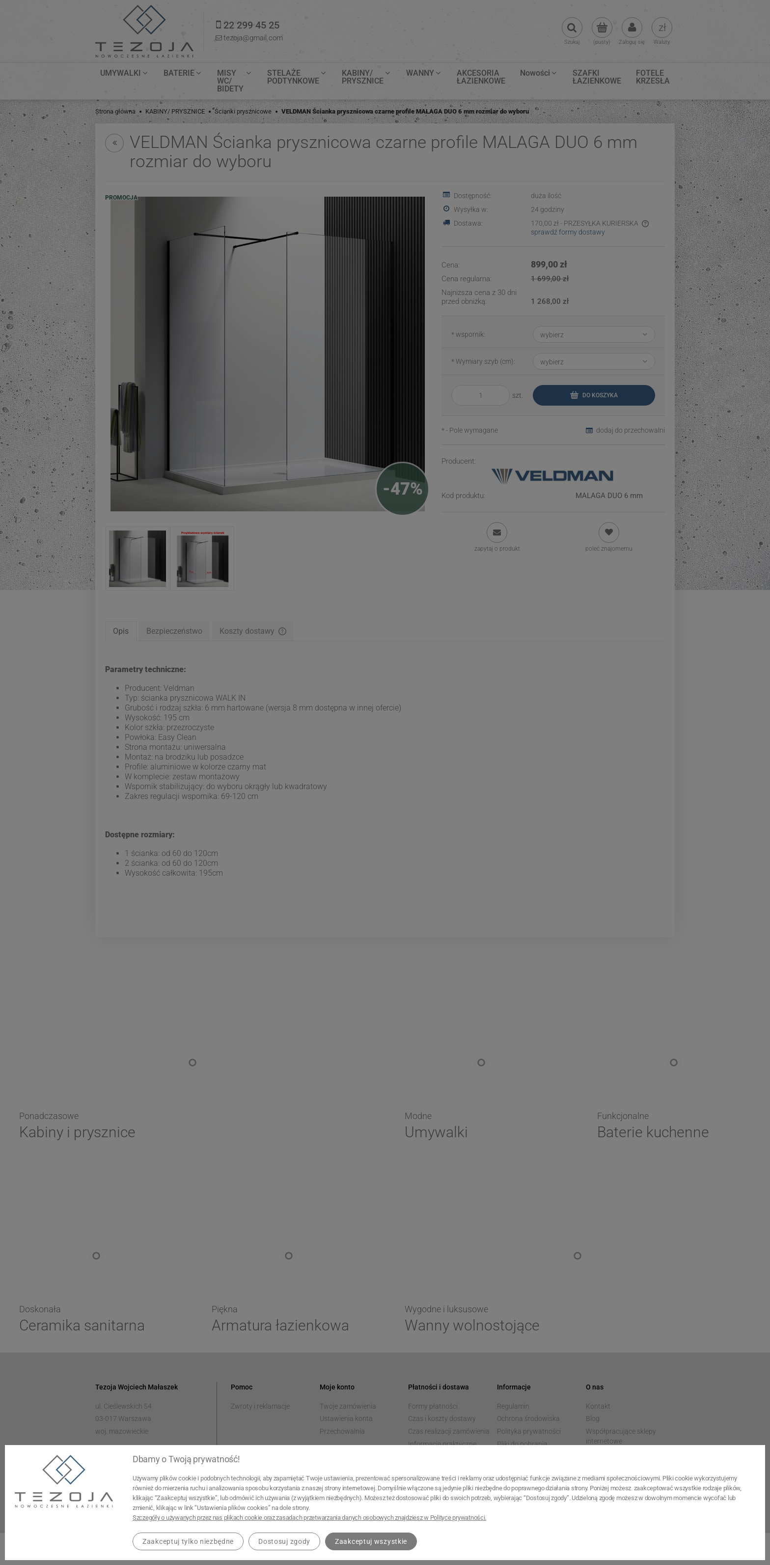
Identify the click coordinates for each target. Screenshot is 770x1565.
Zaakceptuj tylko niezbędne (188, 1541)
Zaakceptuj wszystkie (371, 1541)
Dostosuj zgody (284, 1541)
